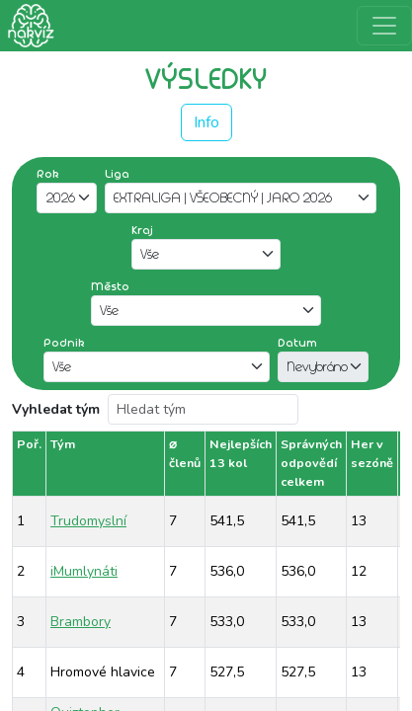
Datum (297, 343)
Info (206, 122)
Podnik (64, 343)
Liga (117, 174)
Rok (48, 174)
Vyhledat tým (56, 409)
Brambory (80, 621)
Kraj (142, 230)
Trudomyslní (88, 521)
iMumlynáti (84, 571)
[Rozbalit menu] (384, 25)
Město (110, 286)
